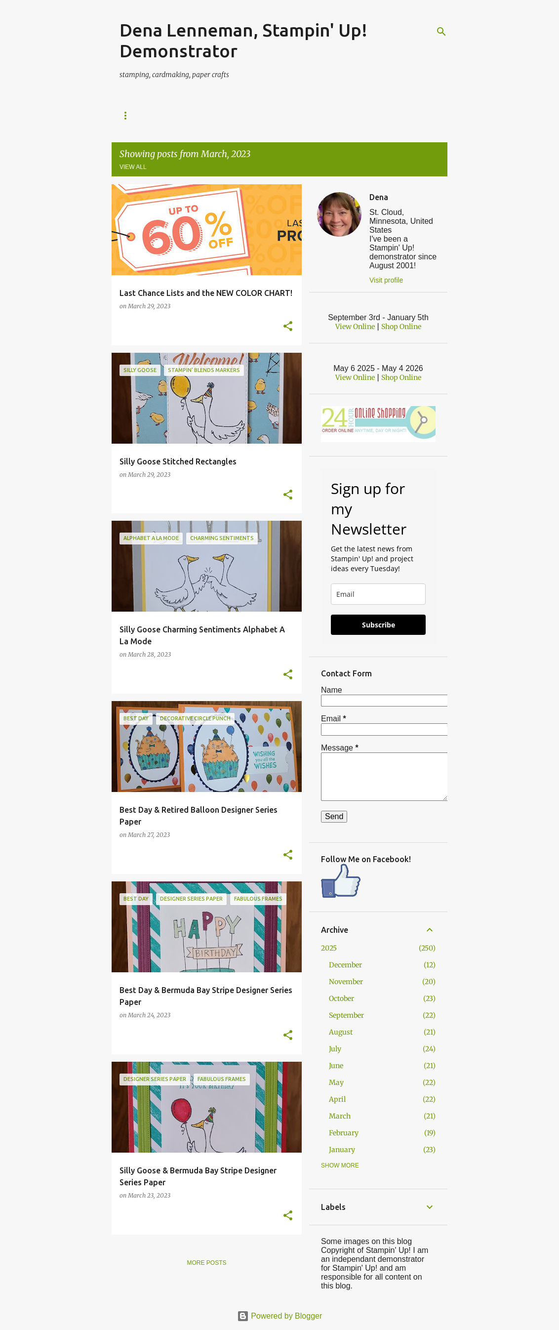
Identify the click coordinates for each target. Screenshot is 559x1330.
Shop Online (140, 116)
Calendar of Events (293, 116)
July (335, 1048)
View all (133, 167)
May (336, 1082)
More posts (206, 1262)
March (340, 1116)
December (345, 964)
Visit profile (386, 280)
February (344, 1132)
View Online (355, 326)
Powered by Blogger (279, 1316)
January (342, 1149)
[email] (378, 594)
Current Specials (209, 116)
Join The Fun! (368, 116)
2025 (329, 948)
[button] (288, 326)
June (336, 1065)
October (341, 998)
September (346, 1015)
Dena (378, 197)
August (341, 1032)
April (337, 1099)
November (346, 981)
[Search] (441, 31)
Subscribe (378, 624)
